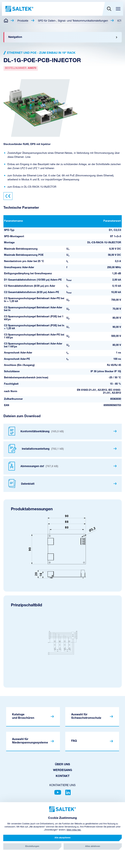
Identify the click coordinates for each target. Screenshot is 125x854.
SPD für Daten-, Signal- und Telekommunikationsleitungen (73, 21)
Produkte (22, 21)
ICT (119, 21)
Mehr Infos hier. (74, 830)
